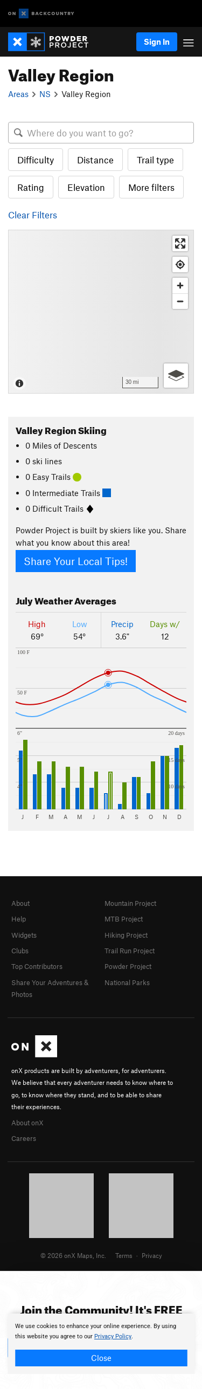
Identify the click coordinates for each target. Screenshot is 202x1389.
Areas (18, 94)
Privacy (152, 1255)
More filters (151, 187)
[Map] (101, 311)
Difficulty (35, 159)
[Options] (176, 375)
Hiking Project (126, 935)
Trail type (155, 159)
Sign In (157, 41)
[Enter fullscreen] (180, 243)
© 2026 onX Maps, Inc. (73, 1255)
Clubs (20, 950)
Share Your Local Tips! (76, 561)
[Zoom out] (180, 301)
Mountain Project (130, 903)
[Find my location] (180, 264)
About (20, 903)
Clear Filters (32, 214)
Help (18, 918)
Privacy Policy (112, 1336)
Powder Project (128, 966)
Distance (95, 159)
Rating (30, 187)
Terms (124, 1255)
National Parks (127, 982)
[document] (101, 1343)
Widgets (24, 935)
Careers (23, 1138)
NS (45, 94)
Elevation (86, 187)
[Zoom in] (180, 285)
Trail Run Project (130, 950)
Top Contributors (36, 966)
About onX (27, 1122)
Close (101, 1358)
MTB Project (124, 918)
